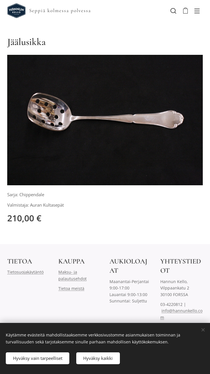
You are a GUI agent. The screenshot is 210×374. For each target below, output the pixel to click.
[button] (173, 10)
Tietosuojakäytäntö (25, 272)
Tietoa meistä (71, 288)
